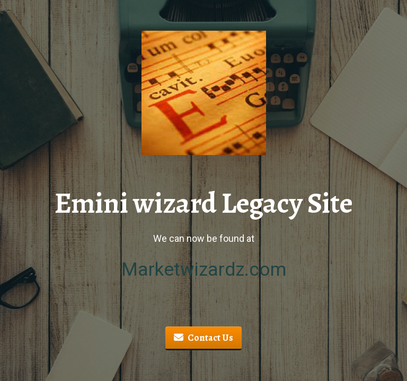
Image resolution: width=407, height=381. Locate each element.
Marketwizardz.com (203, 269)
